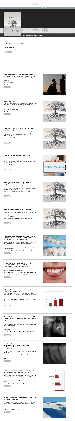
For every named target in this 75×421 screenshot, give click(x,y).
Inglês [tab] (22, 43)
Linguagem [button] (67, 2)
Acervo (34, 7)
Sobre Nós (44, 7)
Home (30, 7)
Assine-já (61, 2)
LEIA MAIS (8, 52)
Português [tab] (8, 43)
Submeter (39, 7)
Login (58, 2)
